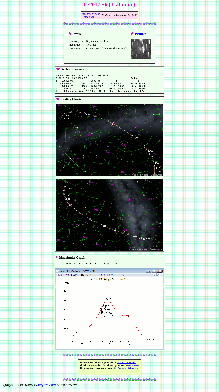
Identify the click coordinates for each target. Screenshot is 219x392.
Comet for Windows (127, 372)
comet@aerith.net (45, 389)
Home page (88, 16)
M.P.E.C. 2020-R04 (126, 366)
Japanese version (91, 13)
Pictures (140, 34)
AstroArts (133, 369)
